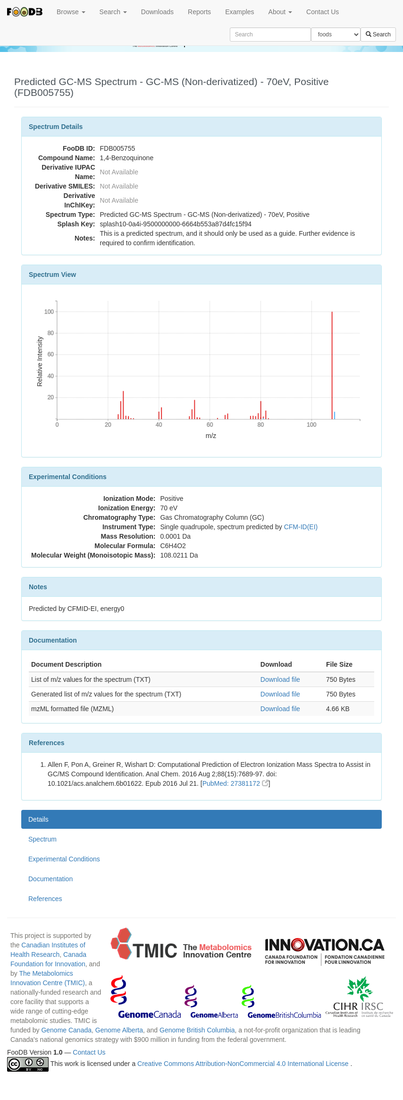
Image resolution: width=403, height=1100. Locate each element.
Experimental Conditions (64, 859)
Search (113, 12)
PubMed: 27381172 (235, 783)
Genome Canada (66, 1030)
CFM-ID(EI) (301, 527)
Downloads (157, 12)
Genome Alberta (119, 1030)
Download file (280, 679)
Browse (71, 12)
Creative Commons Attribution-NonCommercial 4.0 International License (243, 1063)
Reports (199, 12)
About (280, 12)
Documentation (50, 879)
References (45, 898)
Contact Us (322, 12)
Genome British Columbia (197, 1030)
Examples (239, 12)
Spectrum (42, 839)
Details (38, 819)
